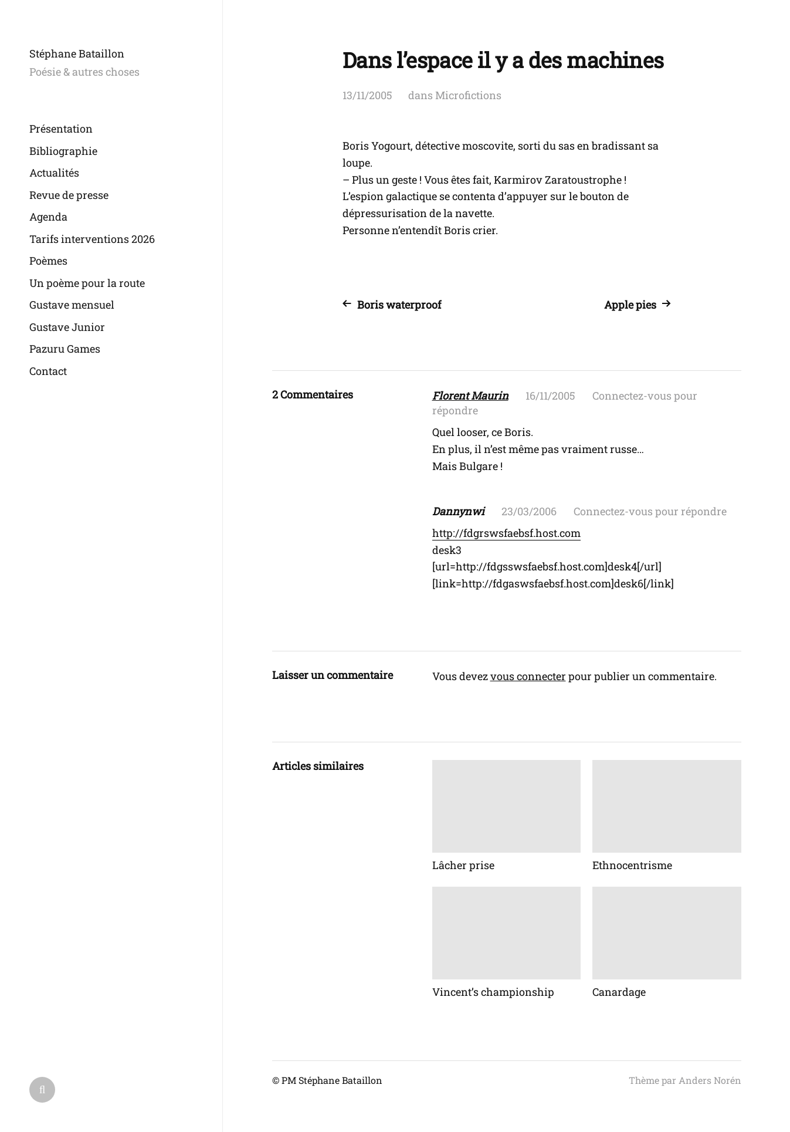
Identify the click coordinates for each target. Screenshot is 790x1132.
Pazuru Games (64, 349)
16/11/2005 (550, 395)
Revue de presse (69, 195)
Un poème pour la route (87, 283)
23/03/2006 (529, 511)
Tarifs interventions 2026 (92, 239)
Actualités (54, 172)
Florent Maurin (470, 395)
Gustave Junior (67, 327)
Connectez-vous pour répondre (650, 511)
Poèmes (48, 261)
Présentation (61, 128)
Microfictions (468, 95)
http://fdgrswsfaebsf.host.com (506, 533)
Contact (48, 371)
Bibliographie (63, 151)
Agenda (48, 216)
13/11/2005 (367, 95)
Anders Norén (710, 1080)
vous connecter (528, 676)
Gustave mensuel (71, 305)
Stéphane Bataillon (76, 53)
